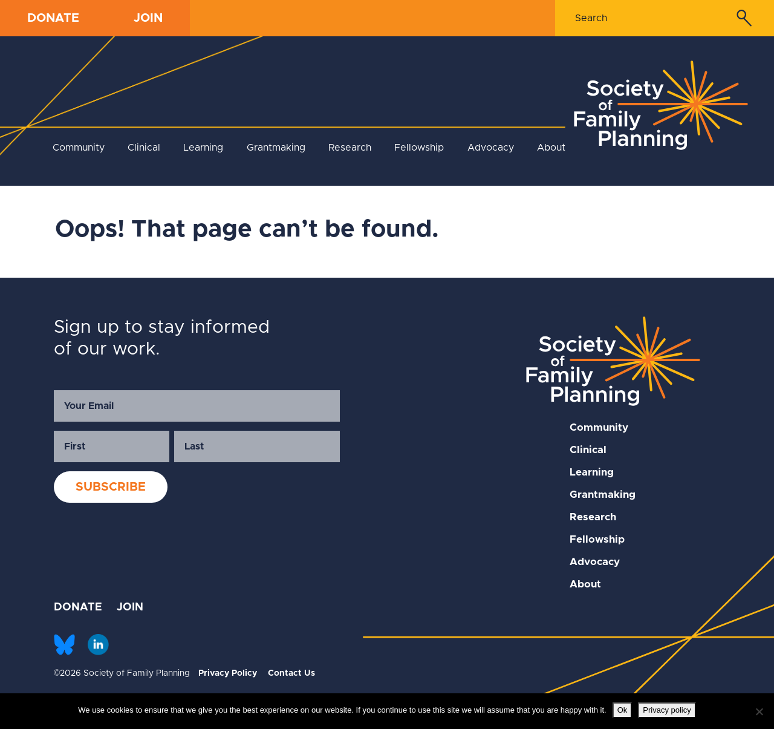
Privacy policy (667, 709)
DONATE (53, 18)
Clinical (144, 147)
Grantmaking (276, 147)
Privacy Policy (227, 673)
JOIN (148, 18)
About (551, 147)
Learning (203, 147)
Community (79, 147)
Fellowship (419, 147)
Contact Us (291, 673)
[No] (759, 711)
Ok (622, 709)
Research (349, 147)
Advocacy (490, 147)
